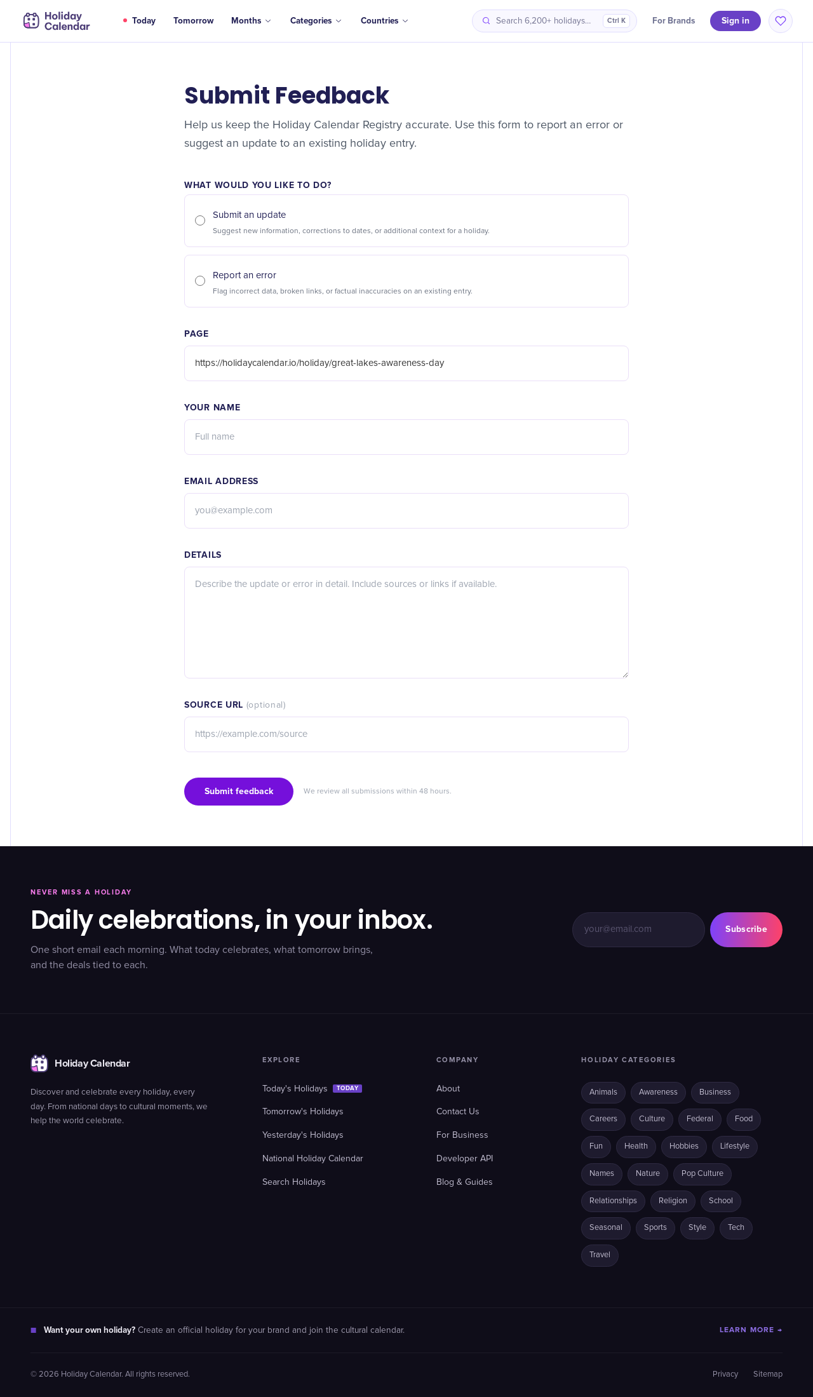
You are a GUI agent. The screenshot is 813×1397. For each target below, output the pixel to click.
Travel (599, 1255)
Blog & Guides (464, 1182)
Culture (652, 1119)
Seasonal (605, 1228)
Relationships (613, 1201)
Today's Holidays (312, 1088)
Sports (655, 1228)
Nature (648, 1174)
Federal (700, 1119)
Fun (596, 1146)
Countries (385, 21)
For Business (462, 1135)
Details (203, 555)
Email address (221, 481)
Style (697, 1228)
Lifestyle (734, 1146)
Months (251, 21)
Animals (603, 1092)
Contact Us (458, 1111)
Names (601, 1174)
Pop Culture (702, 1174)
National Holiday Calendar (312, 1158)
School (721, 1201)
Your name (212, 407)
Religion (673, 1201)
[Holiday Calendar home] (55, 21)
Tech (736, 1228)
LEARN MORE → (751, 1330)
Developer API (464, 1158)
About (448, 1088)
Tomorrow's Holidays (303, 1111)
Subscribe (746, 929)
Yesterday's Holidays (303, 1135)
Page (196, 333)
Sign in (735, 20)
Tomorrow (193, 21)
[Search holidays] (554, 21)
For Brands (673, 21)
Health (636, 1146)
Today (139, 21)
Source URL (235, 704)
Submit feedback (239, 791)
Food (744, 1119)
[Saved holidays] (781, 21)
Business (715, 1092)
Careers (603, 1119)
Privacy (725, 1374)
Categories (316, 21)
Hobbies (684, 1146)
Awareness (658, 1092)
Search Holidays (294, 1182)
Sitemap (768, 1374)
